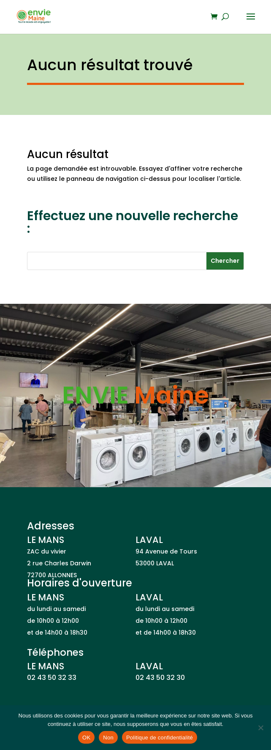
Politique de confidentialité (159, 737)
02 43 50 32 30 (160, 677)
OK (86, 737)
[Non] (260, 727)
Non (108, 737)
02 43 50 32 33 (51, 677)
